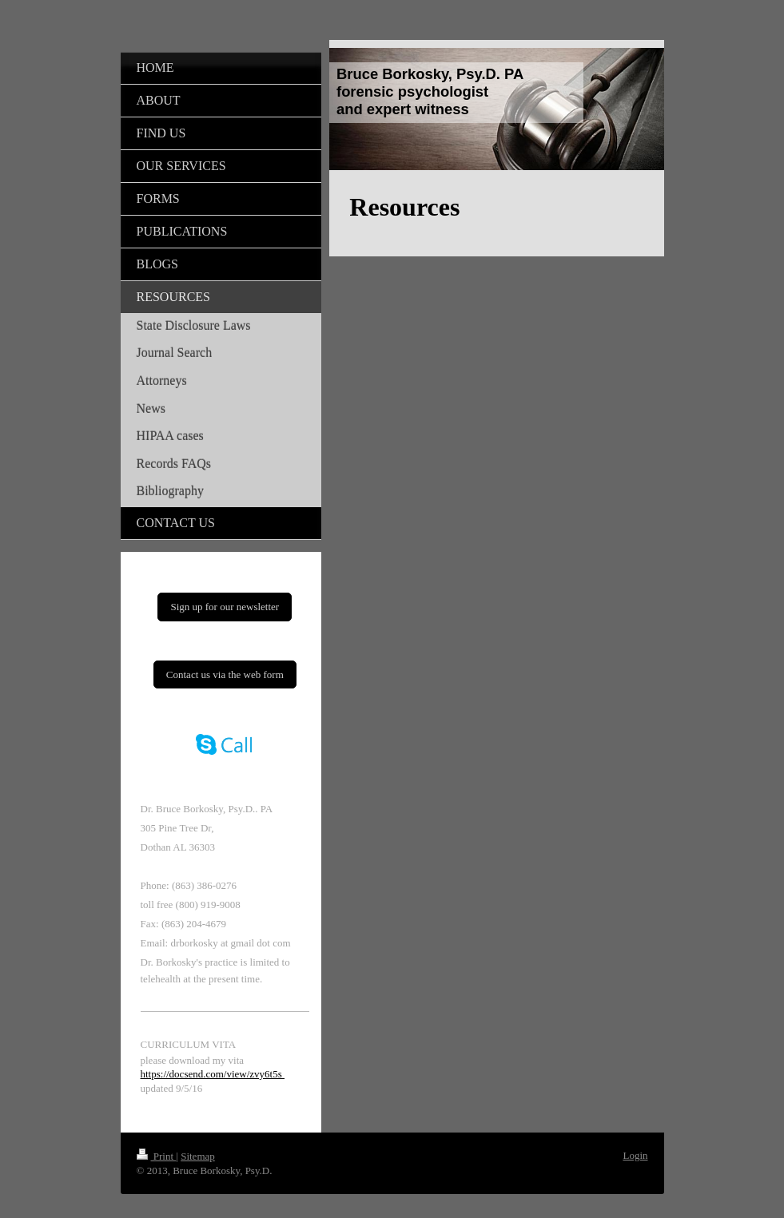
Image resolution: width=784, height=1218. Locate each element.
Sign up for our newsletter (224, 607)
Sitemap (198, 1156)
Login (635, 1155)
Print (157, 1156)
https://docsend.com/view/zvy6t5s (213, 1074)
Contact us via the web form (225, 674)
